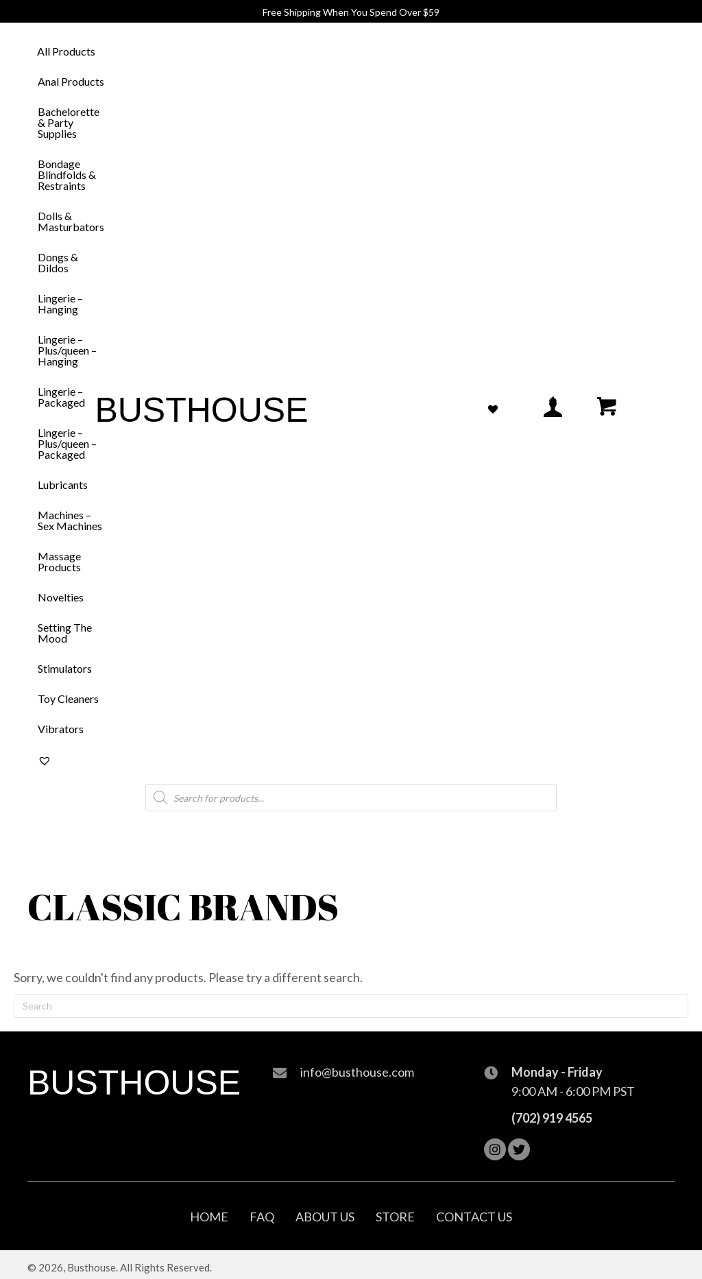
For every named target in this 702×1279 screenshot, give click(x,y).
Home (209, 1216)
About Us (324, 1216)
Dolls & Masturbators (71, 221)
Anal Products (71, 81)
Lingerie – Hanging (60, 303)
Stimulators (65, 668)
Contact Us (474, 1216)
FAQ (262, 1216)
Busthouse (201, 410)
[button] (495, 1149)
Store (395, 1216)
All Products (66, 51)
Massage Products (59, 561)
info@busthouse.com (357, 1071)
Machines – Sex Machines (70, 520)
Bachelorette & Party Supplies (68, 122)
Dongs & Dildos (58, 262)
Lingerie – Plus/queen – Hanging (67, 350)
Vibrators (61, 728)
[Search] (351, 1006)
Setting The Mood (65, 633)
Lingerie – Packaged (61, 397)
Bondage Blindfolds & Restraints (67, 174)
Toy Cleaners (68, 698)
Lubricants (63, 484)
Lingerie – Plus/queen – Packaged (67, 443)
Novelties (61, 596)
